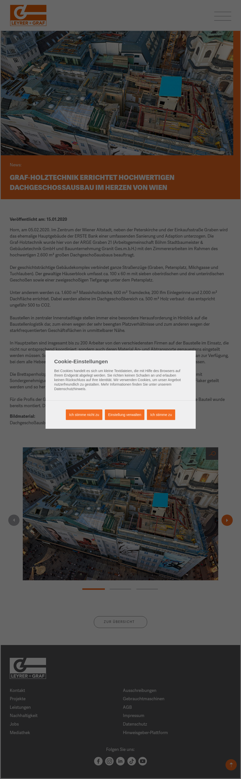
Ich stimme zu (161, 415)
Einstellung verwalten (124, 415)
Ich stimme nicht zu (84, 415)
